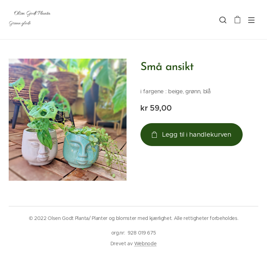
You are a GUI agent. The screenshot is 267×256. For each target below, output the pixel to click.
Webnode (145, 243)
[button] (222, 19)
